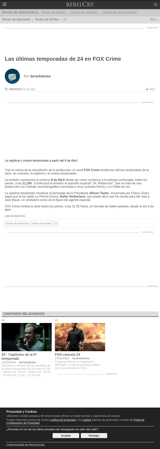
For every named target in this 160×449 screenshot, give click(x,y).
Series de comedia (83, 12)
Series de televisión (18, 12)
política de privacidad (63, 419)
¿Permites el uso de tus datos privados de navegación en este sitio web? (52, 429)
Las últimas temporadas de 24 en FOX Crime (63, 59)
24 (55, 223)
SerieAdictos (27, 362)
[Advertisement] (80, 38)
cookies (86, 419)
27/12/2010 (9, 362)
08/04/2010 (15, 89)
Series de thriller (41, 223)
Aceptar (66, 435)
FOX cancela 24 (67, 354)
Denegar (94, 435)
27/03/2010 (62, 358)
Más (153, 19)
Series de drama (53, 12)
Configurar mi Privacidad (25, 445)
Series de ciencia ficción (119, 12)
